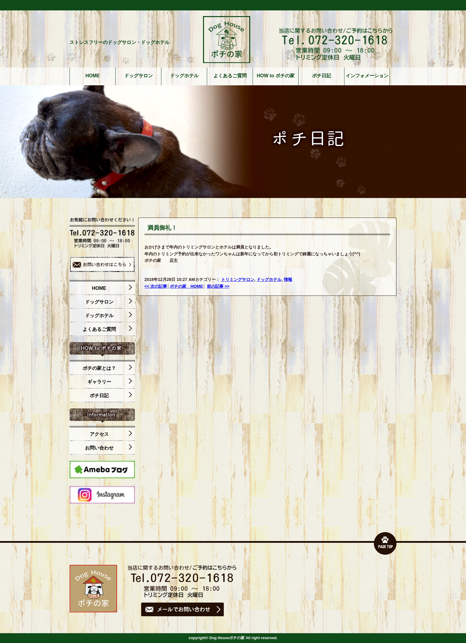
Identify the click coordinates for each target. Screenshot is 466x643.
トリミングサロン (237, 279)
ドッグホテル (184, 75)
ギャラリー (109, 382)
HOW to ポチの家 (276, 75)
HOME (93, 75)
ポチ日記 (321, 75)
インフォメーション (367, 75)
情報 (288, 279)
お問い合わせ (108, 448)
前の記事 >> (218, 286)
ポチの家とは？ (107, 368)
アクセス (111, 434)
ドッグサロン (138, 75)
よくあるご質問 (230, 75)
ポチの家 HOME (186, 286)
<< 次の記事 (155, 286)
